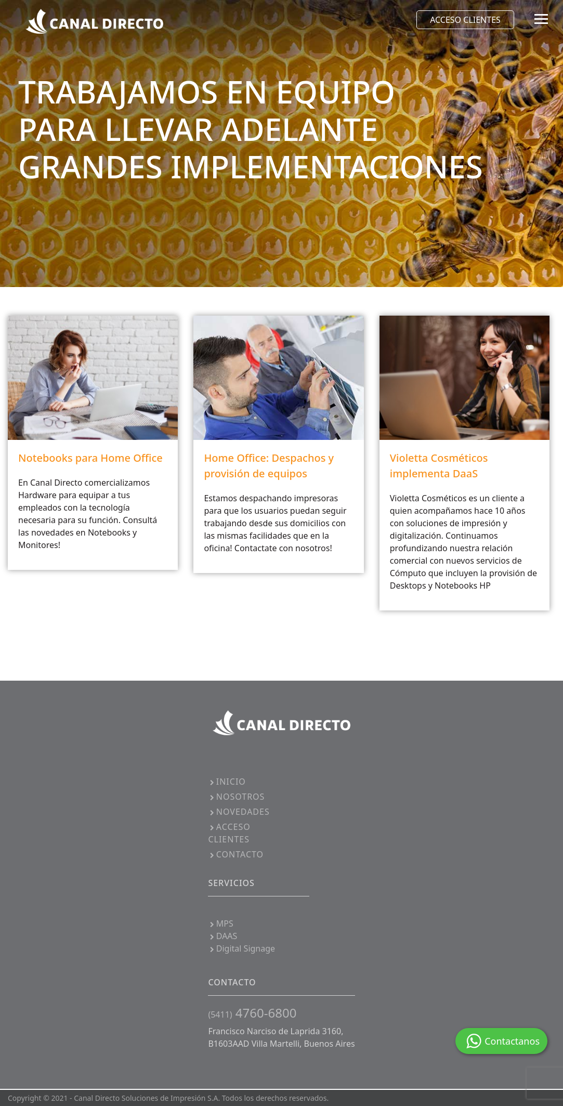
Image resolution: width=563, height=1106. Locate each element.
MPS (220, 923)
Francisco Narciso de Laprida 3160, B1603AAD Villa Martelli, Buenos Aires (281, 1037)
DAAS (222, 936)
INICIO (226, 781)
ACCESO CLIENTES (465, 19)
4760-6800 (252, 1012)
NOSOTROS (236, 796)
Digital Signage (241, 948)
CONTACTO (236, 854)
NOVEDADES (238, 811)
